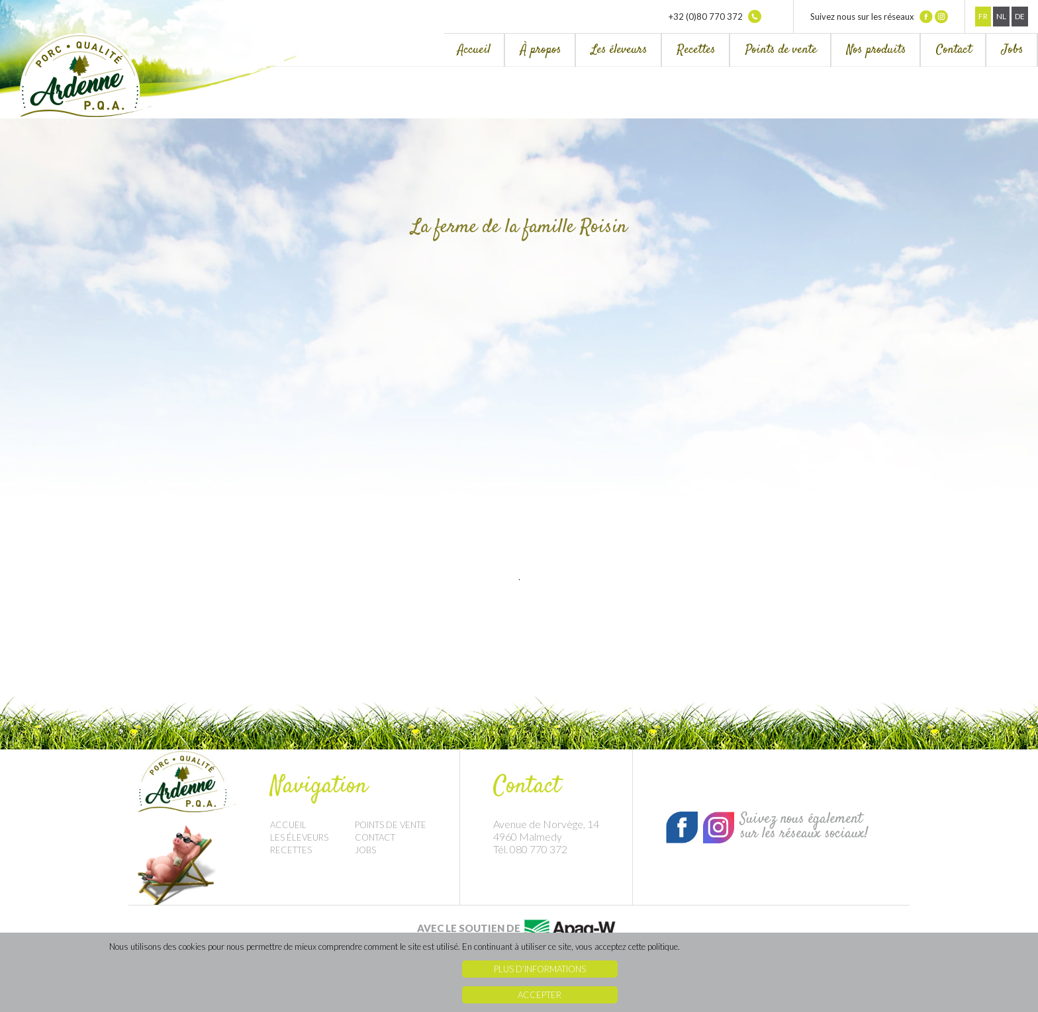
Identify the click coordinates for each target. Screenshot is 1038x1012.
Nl (1001, 16)
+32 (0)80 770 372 (715, 16)
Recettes (696, 50)
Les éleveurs (619, 50)
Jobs (1012, 50)
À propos (540, 50)
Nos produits (876, 50)
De (1020, 16)
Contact (954, 50)
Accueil (474, 50)
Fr (983, 16)
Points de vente (781, 50)
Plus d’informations (540, 969)
